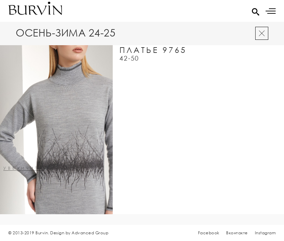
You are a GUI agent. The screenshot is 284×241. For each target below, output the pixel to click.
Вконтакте (237, 233)
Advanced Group (90, 233)
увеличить (23, 168)
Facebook (208, 233)
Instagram (265, 233)
